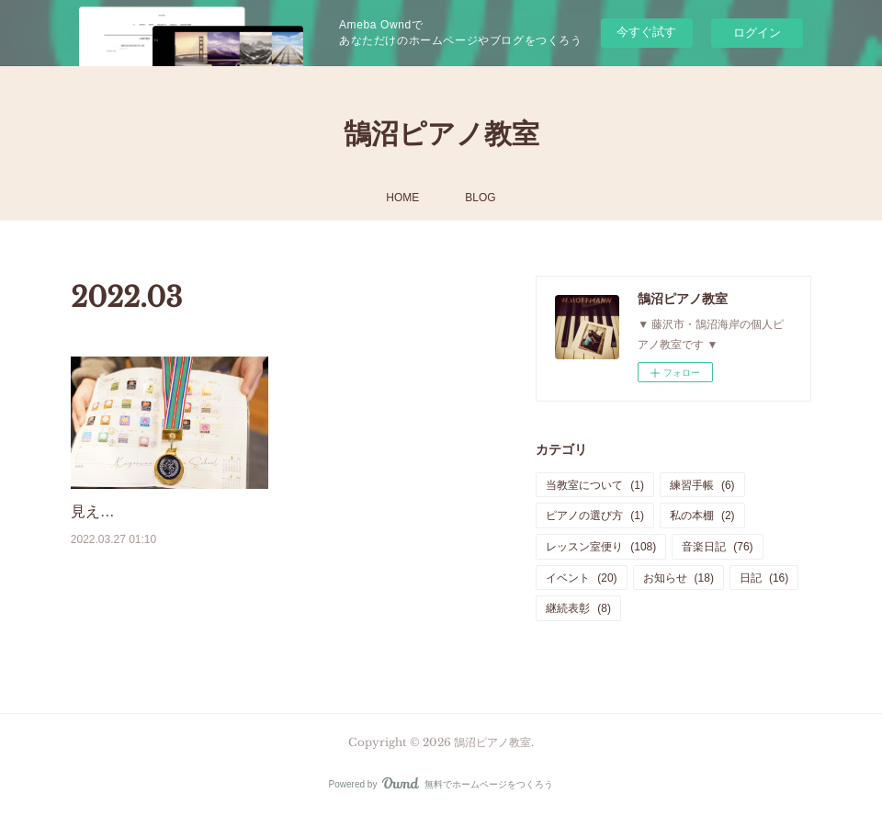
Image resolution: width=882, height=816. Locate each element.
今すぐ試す (646, 32)
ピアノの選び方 (595, 515)
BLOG (480, 197)
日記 (764, 578)
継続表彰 (578, 608)
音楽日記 (717, 546)
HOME (402, 197)
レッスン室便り (601, 546)
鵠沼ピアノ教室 (441, 134)
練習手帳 (702, 485)
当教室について (595, 485)
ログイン (757, 33)
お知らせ (678, 578)
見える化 (100, 511)
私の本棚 (702, 515)
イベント (581, 578)
